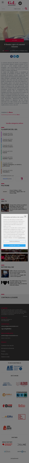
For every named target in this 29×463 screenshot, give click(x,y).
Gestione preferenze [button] (14, 241)
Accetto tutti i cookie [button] (14, 245)
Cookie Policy (21, 237)
